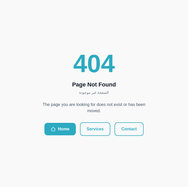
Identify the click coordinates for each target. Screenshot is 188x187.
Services (95, 129)
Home (60, 129)
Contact (129, 129)
